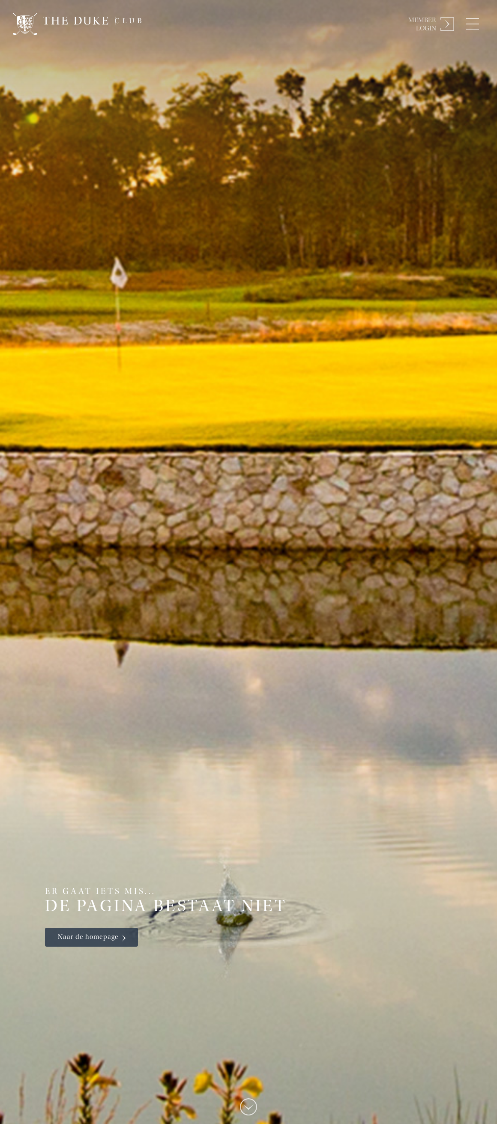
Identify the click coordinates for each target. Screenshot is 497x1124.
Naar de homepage (88, 937)
